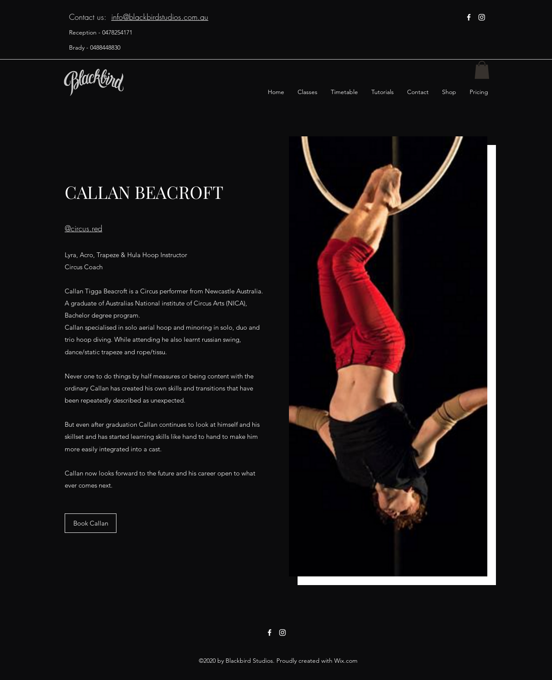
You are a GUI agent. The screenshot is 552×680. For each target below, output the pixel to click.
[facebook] (468, 17)
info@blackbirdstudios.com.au (159, 17)
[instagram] (481, 17)
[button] (481, 70)
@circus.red (83, 228)
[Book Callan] (90, 523)
